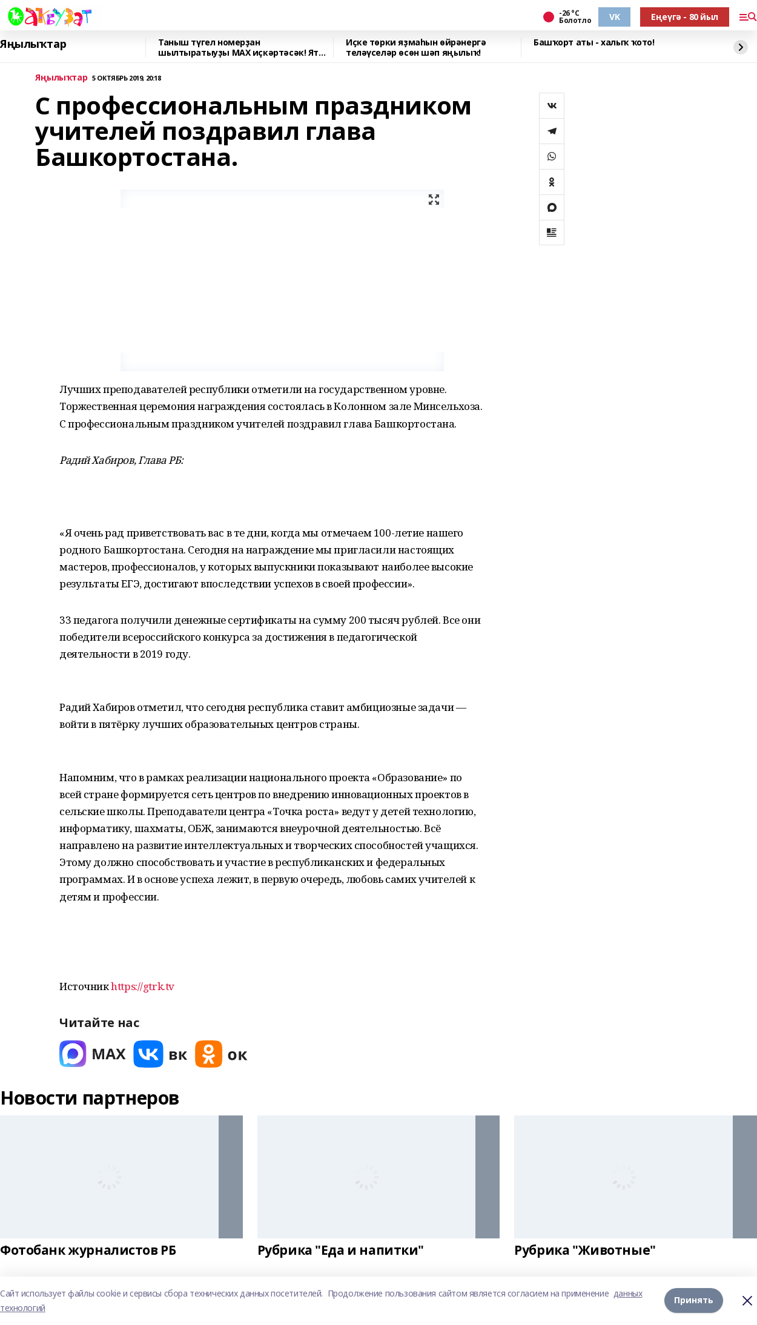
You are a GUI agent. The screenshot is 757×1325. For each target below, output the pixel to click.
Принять (693, 1300)
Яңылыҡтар (33, 44)
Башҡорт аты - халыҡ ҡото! (594, 43)
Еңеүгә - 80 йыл (684, 16)
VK (614, 16)
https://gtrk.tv (142, 986)
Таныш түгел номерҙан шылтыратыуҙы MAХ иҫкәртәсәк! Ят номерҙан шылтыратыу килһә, (238, 48)
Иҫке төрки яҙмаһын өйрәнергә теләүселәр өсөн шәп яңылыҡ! (416, 48)
